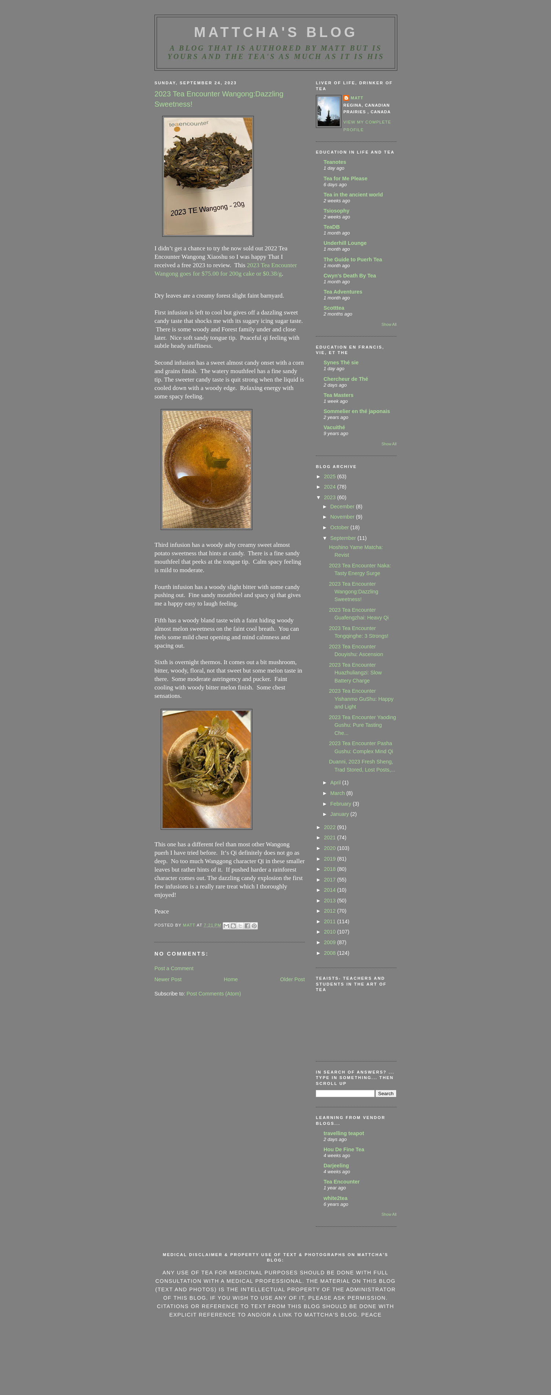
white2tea (335, 1198)
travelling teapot (344, 1133)
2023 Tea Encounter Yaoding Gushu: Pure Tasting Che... (362, 725)
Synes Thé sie (341, 362)
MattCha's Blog (276, 32)
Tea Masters (339, 395)
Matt (357, 98)
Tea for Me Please (346, 178)
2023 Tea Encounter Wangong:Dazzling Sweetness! (353, 592)
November (343, 517)
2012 (330, 911)
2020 (330, 848)
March (338, 793)
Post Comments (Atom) (213, 994)
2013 (330, 900)
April (336, 782)
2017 (330, 880)
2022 (330, 827)
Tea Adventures (343, 292)
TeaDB (332, 227)
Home (231, 979)
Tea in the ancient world (353, 195)
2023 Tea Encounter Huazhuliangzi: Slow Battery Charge (355, 673)
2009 (330, 942)
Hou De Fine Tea (344, 1149)
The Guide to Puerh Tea (353, 259)
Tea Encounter (342, 1182)
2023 (330, 497)
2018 (330, 869)
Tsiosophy (336, 211)
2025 (330, 476)
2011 (330, 921)
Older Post (292, 979)
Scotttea (334, 308)
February (341, 804)
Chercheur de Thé (346, 379)
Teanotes (335, 162)
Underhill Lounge (345, 243)
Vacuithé (334, 427)
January (340, 814)
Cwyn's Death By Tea (350, 276)
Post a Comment (173, 968)
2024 (330, 487)
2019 (330, 859)
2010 (330, 932)
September (343, 538)
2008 (330, 953)
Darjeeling (336, 1165)
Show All (389, 324)
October (340, 527)
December (343, 506)
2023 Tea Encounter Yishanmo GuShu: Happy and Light (361, 699)
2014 (330, 890)
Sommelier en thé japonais (357, 411)
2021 (330, 837)
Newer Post (168, 979)
